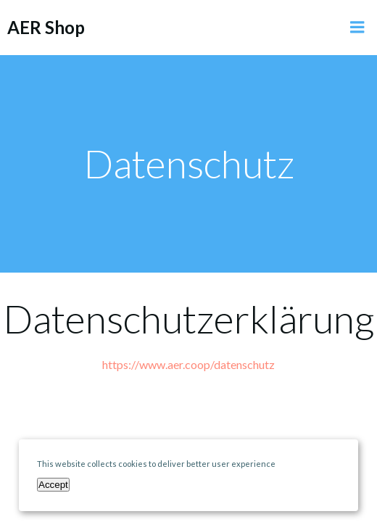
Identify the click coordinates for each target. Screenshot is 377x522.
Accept (53, 484)
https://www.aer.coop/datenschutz (188, 364)
